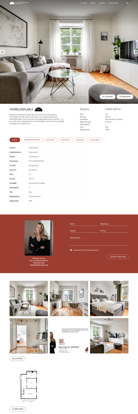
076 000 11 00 (38, 263)
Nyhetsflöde (113, 3)
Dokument (95, 140)
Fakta (14, 140)
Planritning (125, 97)
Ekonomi (80, 140)
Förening (65, 140)
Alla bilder (107, 97)
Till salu (83, 3)
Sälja (93, 3)
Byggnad (50, 140)
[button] (65, 100)
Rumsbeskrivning (32, 140)
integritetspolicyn (92, 250)
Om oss (102, 3)
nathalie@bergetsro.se (39, 265)
